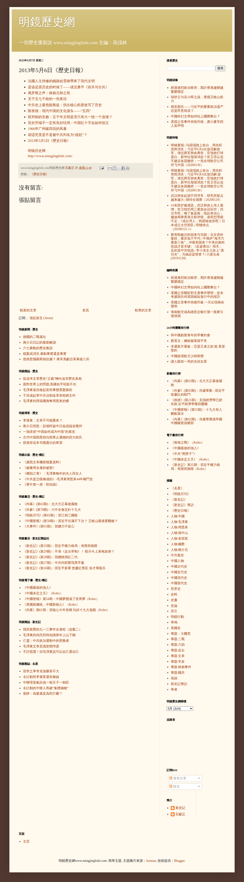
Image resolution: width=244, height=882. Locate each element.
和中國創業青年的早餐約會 (190, 335)
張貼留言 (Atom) (41, 318)
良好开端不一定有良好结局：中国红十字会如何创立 (68, 123)
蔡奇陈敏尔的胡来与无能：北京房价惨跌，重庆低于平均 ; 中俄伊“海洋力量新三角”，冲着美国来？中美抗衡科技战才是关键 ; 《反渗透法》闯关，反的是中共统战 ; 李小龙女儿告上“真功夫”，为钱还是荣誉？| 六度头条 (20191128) (198, 246)
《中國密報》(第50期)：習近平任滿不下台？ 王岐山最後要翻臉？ (70, 521)
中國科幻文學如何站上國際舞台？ (195, 116)
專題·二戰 (178, 639)
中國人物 (177, 561)
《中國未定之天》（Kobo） (43, 593)
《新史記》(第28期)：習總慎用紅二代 (50, 557)
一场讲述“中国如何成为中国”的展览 (49, 431)
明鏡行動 (177, 617)
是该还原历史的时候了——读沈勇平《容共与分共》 (68, 87)
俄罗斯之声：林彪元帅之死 (49, 93)
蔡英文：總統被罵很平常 (189, 341)
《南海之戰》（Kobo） (187, 442)
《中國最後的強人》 (38, 587)
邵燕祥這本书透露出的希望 (42, 443)
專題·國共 (178, 672)
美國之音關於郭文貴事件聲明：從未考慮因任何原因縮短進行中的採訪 (197, 295)
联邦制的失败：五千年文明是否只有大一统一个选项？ (70, 117)
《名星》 (177, 488)
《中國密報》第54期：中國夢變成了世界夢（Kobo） (61, 599)
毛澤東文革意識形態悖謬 (41, 646)
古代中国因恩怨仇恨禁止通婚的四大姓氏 (52, 437)
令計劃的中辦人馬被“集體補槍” (46, 688)
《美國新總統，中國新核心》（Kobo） (51, 604)
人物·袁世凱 (179, 538)
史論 (174, 605)
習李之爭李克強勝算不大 (41, 671)
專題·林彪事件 (181, 667)
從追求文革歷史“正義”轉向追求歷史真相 (52, 378)
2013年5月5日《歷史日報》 (49, 141)
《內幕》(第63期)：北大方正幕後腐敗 (50, 504)
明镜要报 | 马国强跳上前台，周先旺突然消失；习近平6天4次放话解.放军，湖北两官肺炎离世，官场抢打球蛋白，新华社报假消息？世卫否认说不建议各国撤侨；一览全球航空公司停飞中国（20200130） (197, 180)
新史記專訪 (179, 684)
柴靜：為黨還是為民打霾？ (42, 693)
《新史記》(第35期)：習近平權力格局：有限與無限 (60, 546)
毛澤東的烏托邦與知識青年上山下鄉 (49, 635)
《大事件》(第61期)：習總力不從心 (48, 526)
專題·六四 (178, 644)
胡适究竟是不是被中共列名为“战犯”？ (58, 135)
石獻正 (180, 814)
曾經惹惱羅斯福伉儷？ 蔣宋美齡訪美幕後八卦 (56, 359)
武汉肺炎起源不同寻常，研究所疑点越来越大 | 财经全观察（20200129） (197, 197)
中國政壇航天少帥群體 (187, 356)
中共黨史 (177, 555)
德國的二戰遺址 (34, 337)
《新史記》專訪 (182, 505)
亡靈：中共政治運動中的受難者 (46, 640)
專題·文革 (178, 656)
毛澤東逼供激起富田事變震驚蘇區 (47, 390)
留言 (174, 786)
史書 (174, 600)
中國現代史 (179, 578)
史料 (174, 594)
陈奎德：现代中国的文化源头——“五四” (59, 111)
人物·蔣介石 (179, 550)
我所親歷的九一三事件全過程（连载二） (52, 629)
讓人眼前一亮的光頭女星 (189, 361)
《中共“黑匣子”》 (184, 454)
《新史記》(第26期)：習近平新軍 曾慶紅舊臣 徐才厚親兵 (64, 568)
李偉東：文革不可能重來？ (42, 420)
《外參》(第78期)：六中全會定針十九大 (52, 509)
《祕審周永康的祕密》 (39, 468)
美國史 (176, 628)
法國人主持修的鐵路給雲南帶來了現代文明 (61, 81)
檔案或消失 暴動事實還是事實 (45, 354)
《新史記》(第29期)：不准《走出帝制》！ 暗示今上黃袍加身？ (69, 551)
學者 (174, 689)
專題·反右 (178, 650)
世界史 (176, 589)
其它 (174, 611)
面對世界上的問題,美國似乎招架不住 (49, 384)
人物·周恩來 (179, 527)
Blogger (179, 861)
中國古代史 (179, 566)
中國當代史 (179, 583)
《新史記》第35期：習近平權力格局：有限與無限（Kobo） (195, 467)
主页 (26, 841)
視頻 (174, 678)
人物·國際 (178, 544)
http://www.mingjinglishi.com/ (50, 156)
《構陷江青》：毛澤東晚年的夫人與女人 (52, 473)
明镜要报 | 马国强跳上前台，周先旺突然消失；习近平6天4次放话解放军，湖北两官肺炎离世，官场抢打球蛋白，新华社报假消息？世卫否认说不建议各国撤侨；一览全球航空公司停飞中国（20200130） (197, 155)
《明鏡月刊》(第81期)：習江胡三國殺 (50, 515)
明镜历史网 (37, 151)
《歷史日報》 (39, 174)
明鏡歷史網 (47, 22)
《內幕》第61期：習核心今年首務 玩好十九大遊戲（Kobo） (66, 610)
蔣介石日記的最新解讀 (39, 342)
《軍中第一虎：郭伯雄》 (41, 484)
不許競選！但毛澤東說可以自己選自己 (51, 652)
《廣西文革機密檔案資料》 (42, 462)
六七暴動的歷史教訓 (38, 348)
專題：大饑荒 (181, 633)
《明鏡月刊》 (181, 494)
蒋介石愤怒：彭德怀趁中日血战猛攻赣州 (52, 426)
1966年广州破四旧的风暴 (47, 129)
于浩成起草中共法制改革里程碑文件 (49, 395)
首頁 (85, 310)
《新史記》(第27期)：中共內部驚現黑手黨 (53, 563)
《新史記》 (179, 499)
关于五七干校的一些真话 (47, 99)
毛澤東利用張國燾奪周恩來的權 (46, 401)
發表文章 (177, 778)
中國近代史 (179, 572)
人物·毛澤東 (179, 522)
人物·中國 (178, 516)
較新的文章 (28, 310)
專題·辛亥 (178, 661)
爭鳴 (174, 622)
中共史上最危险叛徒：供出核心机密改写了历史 (65, 105)
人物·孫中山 (179, 533)
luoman (151, 861)
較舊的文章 (143, 310)
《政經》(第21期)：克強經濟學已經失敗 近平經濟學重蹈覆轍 (196, 402)
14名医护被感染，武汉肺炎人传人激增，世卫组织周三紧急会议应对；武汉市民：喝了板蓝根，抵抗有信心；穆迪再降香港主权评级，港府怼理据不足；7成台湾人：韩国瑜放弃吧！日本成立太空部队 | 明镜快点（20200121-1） (198, 217)
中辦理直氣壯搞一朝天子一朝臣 (46, 682)
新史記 (180, 808)
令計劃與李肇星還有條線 (41, 677)
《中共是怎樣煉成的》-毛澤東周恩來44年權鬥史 (58, 479)
